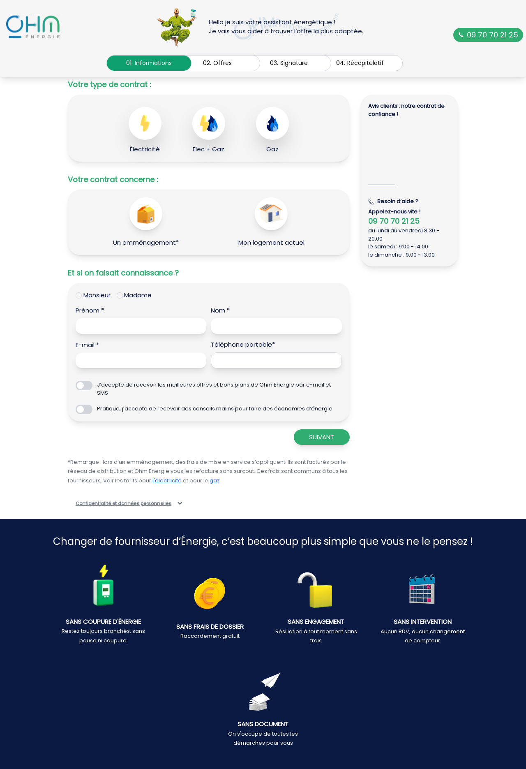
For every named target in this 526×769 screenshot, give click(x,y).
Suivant (321, 437)
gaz (215, 480)
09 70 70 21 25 (488, 35)
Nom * (220, 310)
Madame (138, 295)
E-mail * (87, 344)
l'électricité (167, 480)
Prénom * (90, 310)
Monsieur (97, 295)
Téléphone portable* (243, 344)
